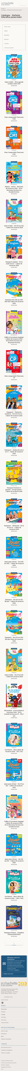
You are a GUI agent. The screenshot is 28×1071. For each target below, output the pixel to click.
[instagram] (2, 1002)
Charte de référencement (7, 1060)
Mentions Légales (5, 1064)
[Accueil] (7, 3)
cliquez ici (16, 969)
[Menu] (23, 3)
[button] (8, 27)
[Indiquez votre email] (12, 974)
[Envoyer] (24, 974)
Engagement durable (6, 1067)
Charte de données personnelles (8, 1062)
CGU (2, 1069)
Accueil (3, 8)
